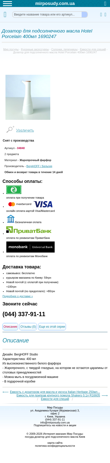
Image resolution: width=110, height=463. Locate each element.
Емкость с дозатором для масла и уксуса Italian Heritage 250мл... (55, 392)
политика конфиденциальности (55, 445)
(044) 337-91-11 (23, 314)
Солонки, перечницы (64, 49)
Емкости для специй (93, 49)
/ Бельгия (39, 166)
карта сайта (55, 442)
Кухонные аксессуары (35, 49)
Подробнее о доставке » (17, 296)
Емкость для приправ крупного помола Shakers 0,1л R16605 (58, 395)
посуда (29, 436)
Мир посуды (11, 49)
